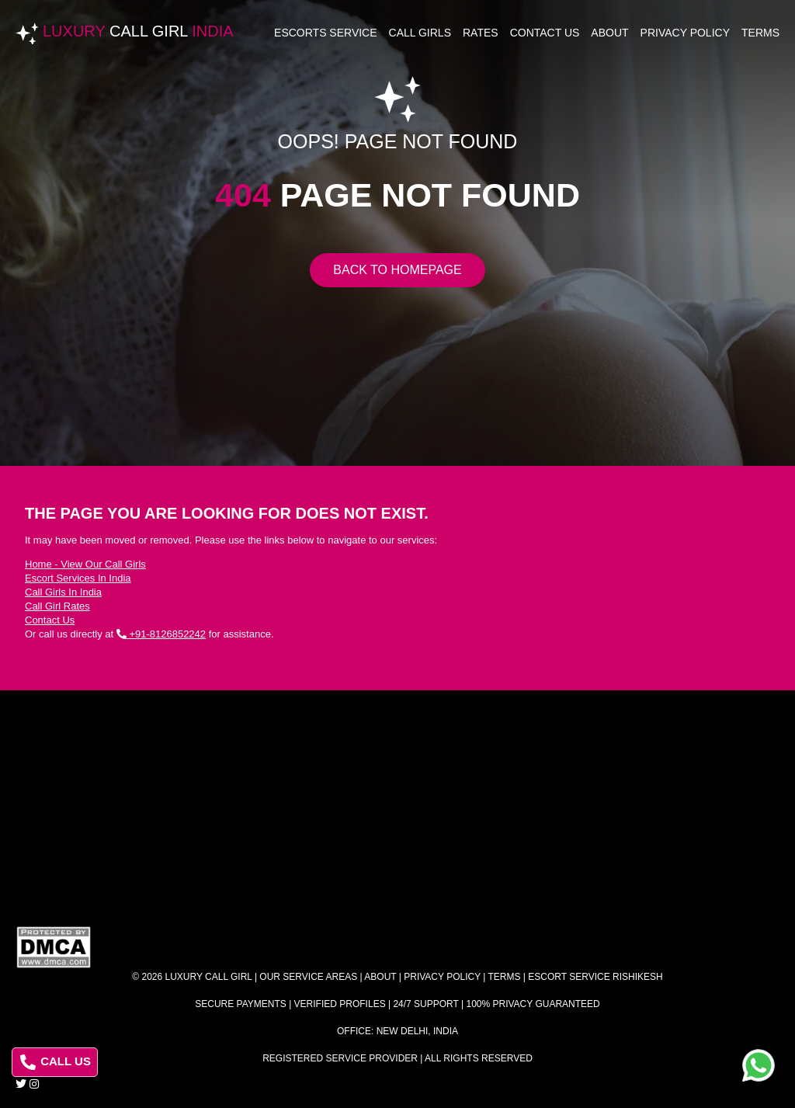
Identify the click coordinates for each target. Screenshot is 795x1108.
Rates (480, 32)
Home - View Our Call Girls (85, 564)
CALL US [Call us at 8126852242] (55, 1062)
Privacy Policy (685, 32)
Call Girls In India (63, 592)
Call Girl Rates (57, 606)
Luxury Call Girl (208, 976)
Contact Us (545, 32)
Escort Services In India (78, 578)
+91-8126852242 (161, 634)
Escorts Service (325, 32)
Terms (760, 32)
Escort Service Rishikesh (595, 976)
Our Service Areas (308, 976)
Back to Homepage (397, 269)
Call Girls (420, 32)
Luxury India (138, 31)
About (609, 32)
